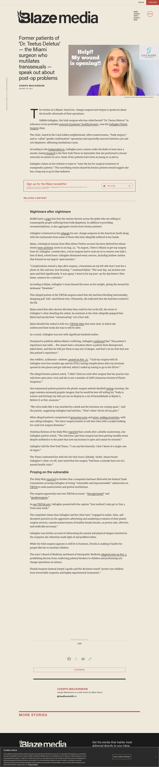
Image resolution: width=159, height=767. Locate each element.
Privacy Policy (45, 187)
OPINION (137, 14)
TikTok (34, 487)
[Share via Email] (83, 659)
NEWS (136, 12)
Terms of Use (55, 187)
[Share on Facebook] (69, 659)
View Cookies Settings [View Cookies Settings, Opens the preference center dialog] (122, 757)
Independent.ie (56, 149)
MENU (150, 14)
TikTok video (77, 323)
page (48, 218)
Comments (79, 670)
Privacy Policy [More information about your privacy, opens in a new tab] (33, 764)
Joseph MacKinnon (32, 86)
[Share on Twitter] (76, 659)
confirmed (99, 341)
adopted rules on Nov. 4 (114, 554)
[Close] (155, 756)
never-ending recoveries (106, 417)
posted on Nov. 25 (78, 359)
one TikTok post (41, 504)
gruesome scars (79, 417)
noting (109, 388)
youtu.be (79, 643)
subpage (65, 233)
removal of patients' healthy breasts (78, 124)
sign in (141, 2)
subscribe (152, 2)
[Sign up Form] (117, 186)
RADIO (136, 16)
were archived (45, 247)
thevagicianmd (95, 493)
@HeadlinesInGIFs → (67, 697)
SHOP (136, 20)
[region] (79, 757)
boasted (50, 153)
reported (73, 431)
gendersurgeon (39, 497)
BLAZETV (137, 18)
